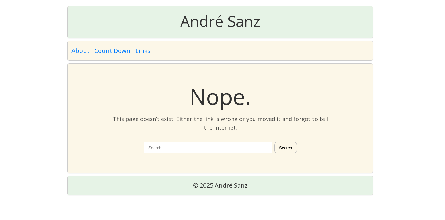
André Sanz (220, 21)
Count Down (112, 50)
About (80, 50)
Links (143, 50)
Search (285, 147)
